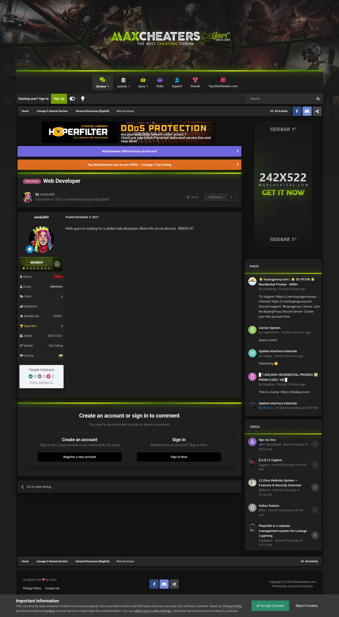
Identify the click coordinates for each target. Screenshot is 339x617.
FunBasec (266, 540)
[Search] (268, 99)
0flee (262, 510)
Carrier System (270, 328)
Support (177, 86)
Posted (292, 289)
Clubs (160, 86)
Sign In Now (179, 457)
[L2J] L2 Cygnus (270, 460)
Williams (265, 490)
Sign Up (59, 98)
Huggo (267, 356)
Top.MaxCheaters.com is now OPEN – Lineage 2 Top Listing (129, 165)
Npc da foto (267, 440)
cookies (49, 611)
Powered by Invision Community (292, 586)
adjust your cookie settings (152, 611)
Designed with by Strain (40, 579)
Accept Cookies (270, 606)
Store (142, 86)
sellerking (269, 289)
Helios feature (269, 505)
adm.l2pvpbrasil (270, 444)
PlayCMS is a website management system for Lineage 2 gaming (283, 530)
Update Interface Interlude (278, 351)
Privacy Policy (32, 588)
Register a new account (79, 457)
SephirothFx (271, 332)
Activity (122, 86)
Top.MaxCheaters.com (223, 86)
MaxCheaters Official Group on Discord (129, 151)
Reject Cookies (306, 606)
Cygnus (264, 465)
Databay (268, 384)
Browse (101, 86)
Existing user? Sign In (33, 98)
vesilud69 (47, 194)
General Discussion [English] (88, 199)
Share (192, 197)
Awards (195, 86)
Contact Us (52, 588)
